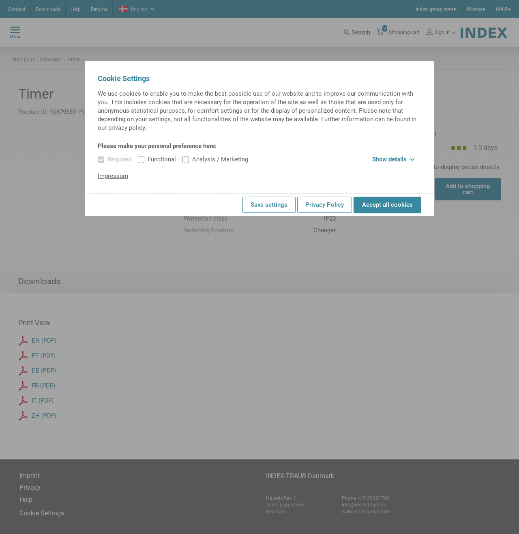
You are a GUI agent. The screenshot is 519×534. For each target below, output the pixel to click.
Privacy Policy (324, 204)
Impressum (113, 176)
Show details (393, 159)
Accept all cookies (387, 204)
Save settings (269, 204)
